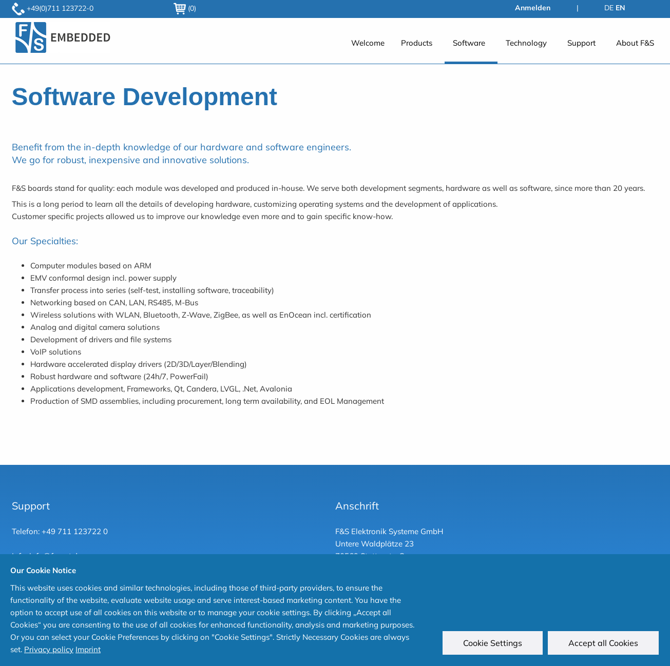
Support (581, 43)
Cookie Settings (493, 644)
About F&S (635, 43)
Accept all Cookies (604, 644)
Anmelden (532, 7)
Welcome (368, 43)
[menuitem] (368, 48)
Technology (526, 43)
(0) (185, 8)
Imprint (88, 649)
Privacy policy (48, 649)
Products (416, 43)
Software (469, 43)
